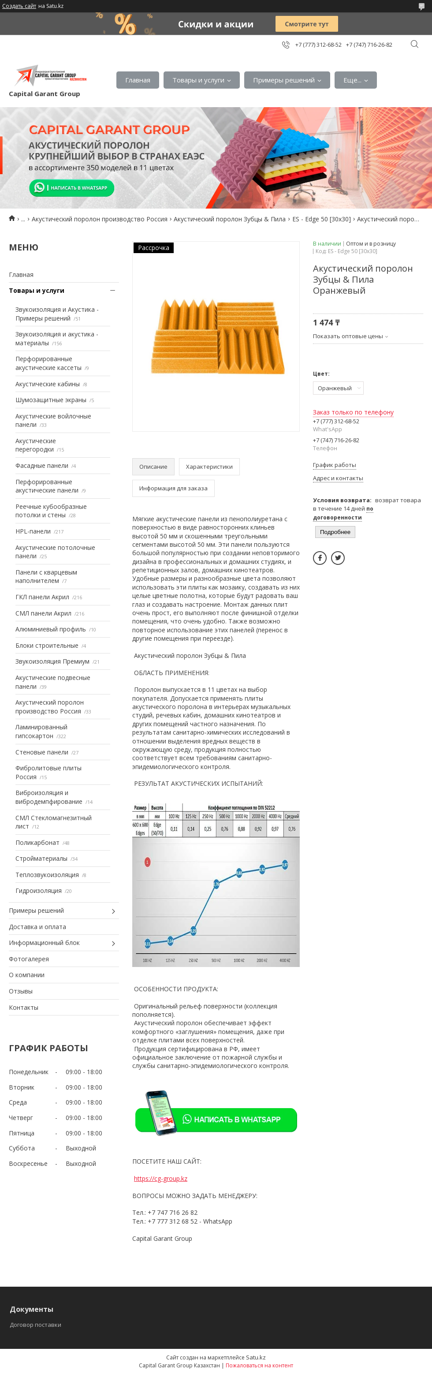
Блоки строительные (46, 645)
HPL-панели (33, 531)
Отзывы (21, 991)
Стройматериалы (41, 858)
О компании (27, 975)
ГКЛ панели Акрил (42, 597)
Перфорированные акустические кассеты (48, 363)
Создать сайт (19, 6)
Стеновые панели (41, 752)
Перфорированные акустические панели (46, 486)
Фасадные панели (41, 465)
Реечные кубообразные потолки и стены (51, 510)
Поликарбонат (37, 842)
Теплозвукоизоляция (47, 874)
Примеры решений (284, 79)
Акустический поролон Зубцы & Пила (230, 219)
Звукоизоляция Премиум (52, 661)
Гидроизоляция (38, 890)
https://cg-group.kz (160, 1178)
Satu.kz (256, 1357)
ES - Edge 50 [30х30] (321, 219)
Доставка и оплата (37, 926)
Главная (137, 79)
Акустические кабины (47, 384)
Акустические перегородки (35, 445)
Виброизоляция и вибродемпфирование (48, 797)
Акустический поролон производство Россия (100, 219)
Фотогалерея (29, 959)
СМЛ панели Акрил (43, 613)
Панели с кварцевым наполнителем (46, 576)
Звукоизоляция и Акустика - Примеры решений (57, 313)
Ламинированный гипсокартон (41, 731)
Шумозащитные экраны (50, 400)
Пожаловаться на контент (259, 1365)
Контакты (23, 1007)
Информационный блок (44, 942)
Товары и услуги (198, 79)
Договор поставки (35, 1325)
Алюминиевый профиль (50, 629)
